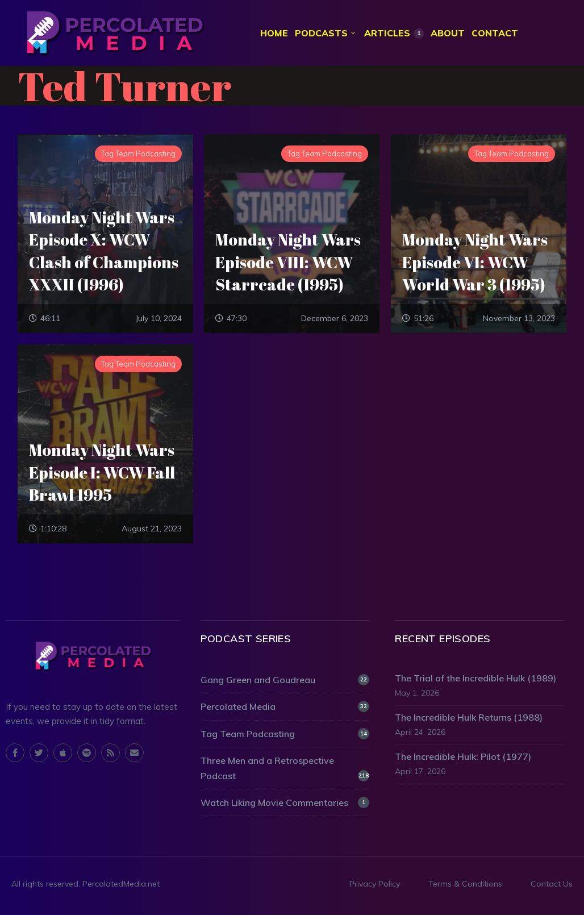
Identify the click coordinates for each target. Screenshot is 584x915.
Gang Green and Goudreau (285, 681)
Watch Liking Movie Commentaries (285, 803)
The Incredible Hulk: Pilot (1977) (463, 757)
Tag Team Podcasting (285, 734)
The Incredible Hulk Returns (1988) (469, 717)
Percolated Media (285, 707)
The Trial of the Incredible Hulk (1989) (475, 679)
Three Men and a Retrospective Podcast (285, 769)
